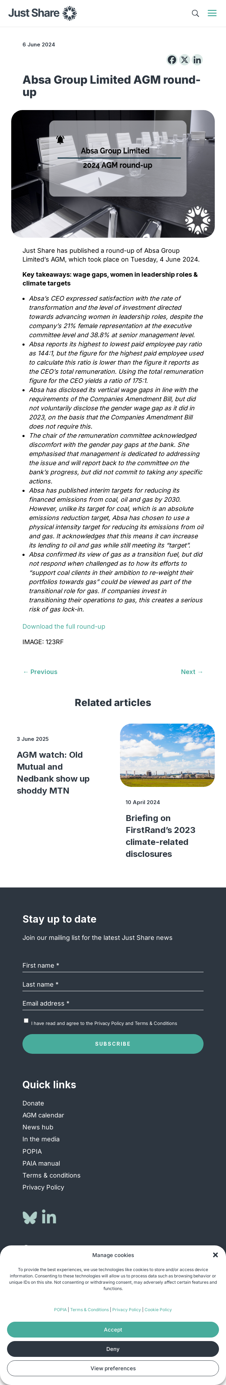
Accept (113, 1329)
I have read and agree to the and (104, 1023)
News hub (37, 1127)
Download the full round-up (63, 626)
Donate (33, 1103)
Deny (113, 1349)
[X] (184, 59)
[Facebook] (172, 59)
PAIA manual (41, 1163)
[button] (215, 1254)
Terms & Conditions (89, 1309)
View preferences (113, 1368)
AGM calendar (43, 1115)
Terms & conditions (51, 1175)
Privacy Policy (126, 1309)
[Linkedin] (197, 59)
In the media (41, 1139)
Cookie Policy (158, 1309)
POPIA (60, 1309)
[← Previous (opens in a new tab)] (40, 671)
